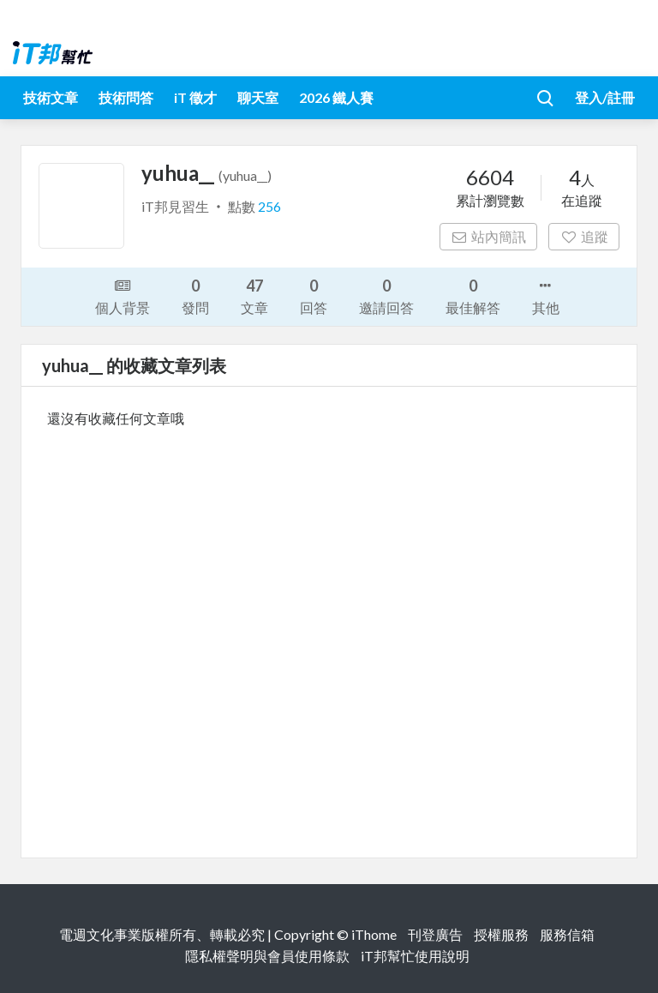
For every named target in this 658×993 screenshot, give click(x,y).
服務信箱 (567, 934)
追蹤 (583, 236)
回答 (313, 295)
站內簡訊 (489, 236)
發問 (195, 295)
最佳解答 (473, 295)
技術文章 (50, 97)
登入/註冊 (605, 97)
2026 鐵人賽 (336, 97)
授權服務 (501, 934)
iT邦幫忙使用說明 (415, 956)
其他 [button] (545, 295)
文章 (254, 295)
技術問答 (126, 97)
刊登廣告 (435, 934)
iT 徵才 (195, 97)
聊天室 (257, 97)
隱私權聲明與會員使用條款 (267, 956)
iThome (374, 934)
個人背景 (122, 295)
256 (269, 206)
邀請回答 (386, 295)
